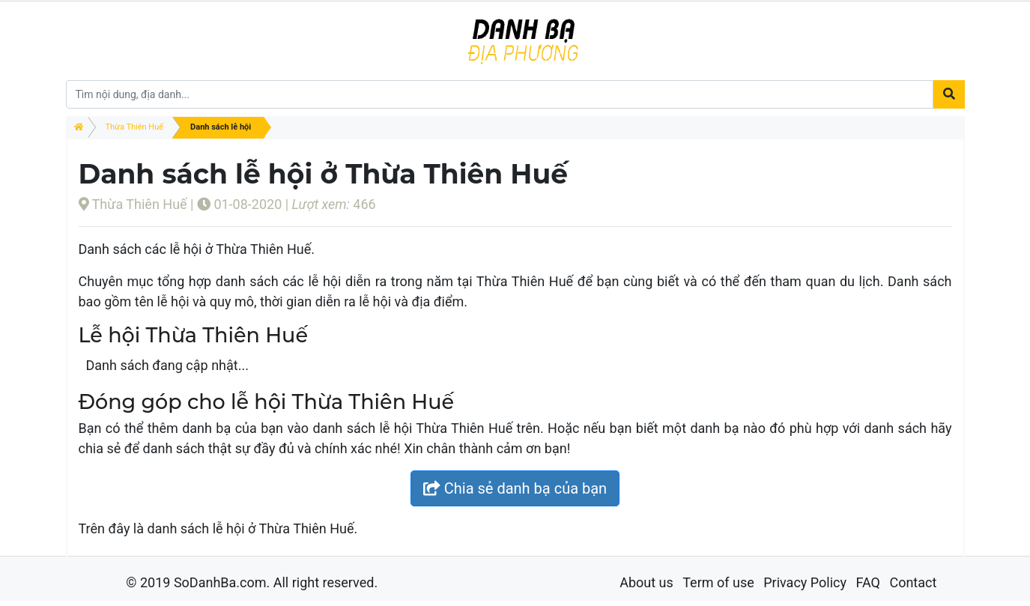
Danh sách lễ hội (220, 127)
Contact (912, 582)
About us (646, 582)
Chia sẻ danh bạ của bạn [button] (515, 488)
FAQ (867, 582)
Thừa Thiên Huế (135, 127)
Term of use (718, 582)
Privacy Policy (804, 582)
